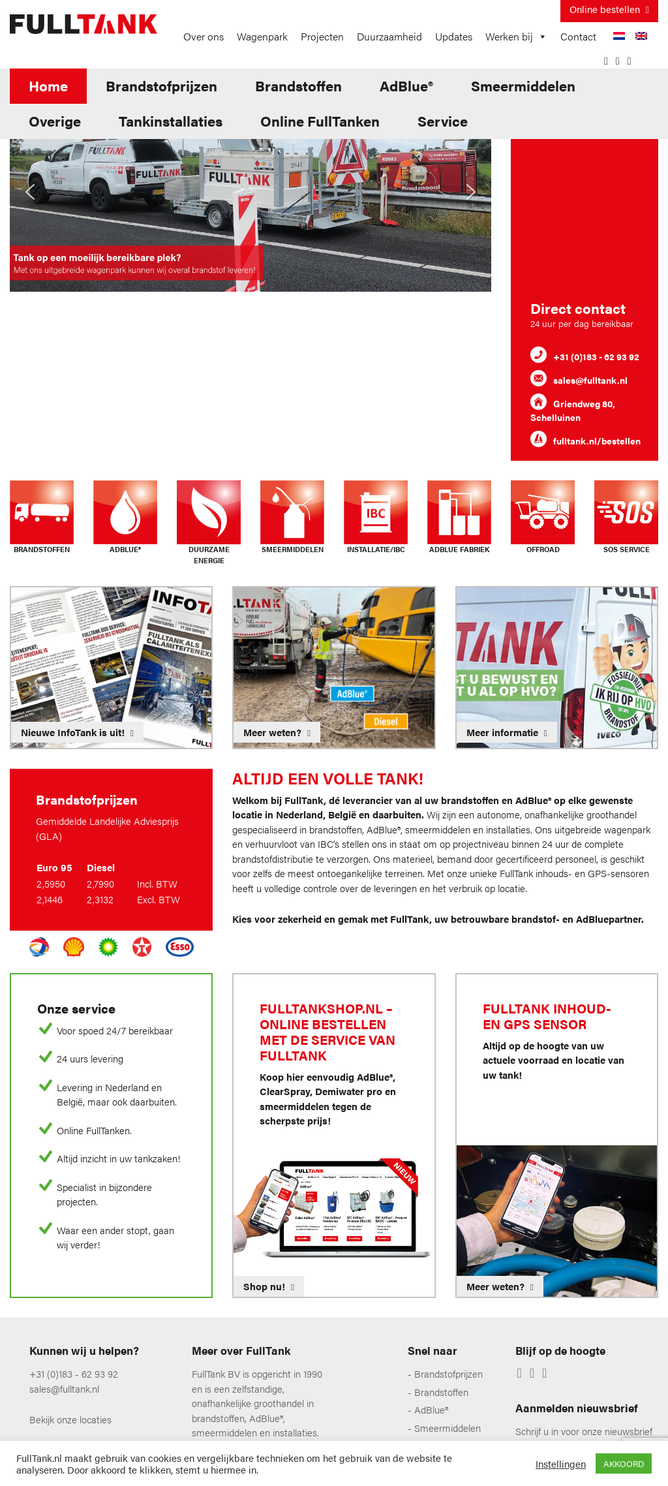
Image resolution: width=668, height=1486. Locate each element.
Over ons (203, 36)
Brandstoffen (298, 85)
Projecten (322, 36)
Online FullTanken (320, 120)
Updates (453, 36)
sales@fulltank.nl (64, 1388)
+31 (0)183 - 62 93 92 (73, 1373)
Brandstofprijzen (161, 85)
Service (443, 120)
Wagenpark (262, 36)
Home (48, 85)
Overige (55, 120)
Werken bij (516, 36)
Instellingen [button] (561, 1464)
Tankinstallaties (170, 120)
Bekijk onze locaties (70, 1419)
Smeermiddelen (523, 85)
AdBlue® (406, 85)
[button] (30, 191)
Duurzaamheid (389, 36)
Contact (578, 36)
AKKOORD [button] (623, 1463)
